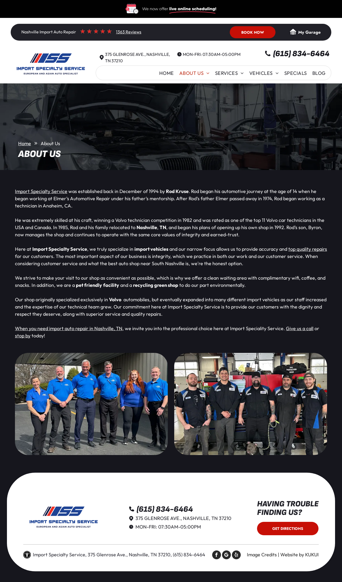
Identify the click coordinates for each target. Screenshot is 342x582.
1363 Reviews (128, 31)
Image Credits (262, 555)
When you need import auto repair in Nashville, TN (68, 328)
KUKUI (312, 555)
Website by (292, 555)
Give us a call (299, 328)
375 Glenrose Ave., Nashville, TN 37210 (183, 518)
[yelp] (236, 555)
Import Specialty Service (41, 191)
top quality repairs (307, 249)
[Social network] (226, 555)
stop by (22, 336)
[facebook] (216, 555)
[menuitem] (167, 73)
